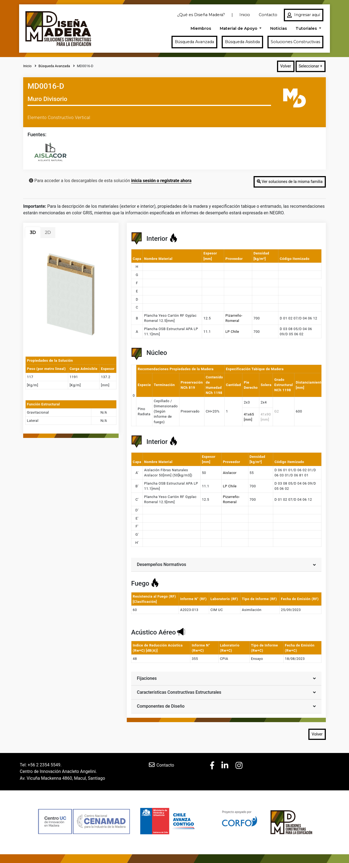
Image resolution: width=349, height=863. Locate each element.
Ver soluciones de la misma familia (290, 181)
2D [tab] (48, 232)
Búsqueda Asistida (242, 41)
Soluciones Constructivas (295, 41)
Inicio (244, 14)
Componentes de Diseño (226, 706)
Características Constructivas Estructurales (226, 692)
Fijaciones (226, 678)
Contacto (268, 14)
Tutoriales (307, 28)
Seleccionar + (310, 66)
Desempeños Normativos (226, 564)
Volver (285, 66)
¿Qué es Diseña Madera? (201, 14)
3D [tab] (33, 232)
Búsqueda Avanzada (194, 41)
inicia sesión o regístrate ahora (161, 180)
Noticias (278, 28)
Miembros (201, 28)
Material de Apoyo (239, 28)
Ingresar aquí (303, 15)
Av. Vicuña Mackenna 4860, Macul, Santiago (62, 778)
